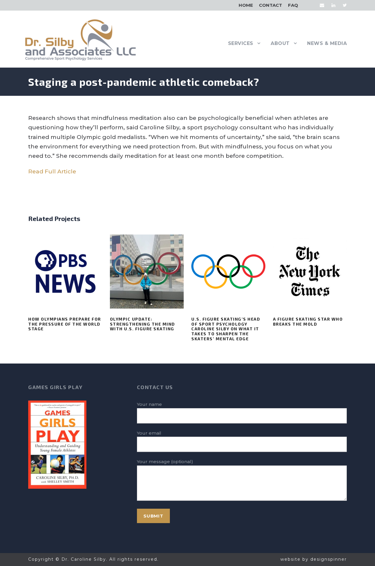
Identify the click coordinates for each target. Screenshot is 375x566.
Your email (242, 441)
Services (240, 43)
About (280, 43)
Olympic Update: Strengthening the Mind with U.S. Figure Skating (142, 324)
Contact (270, 5)
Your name (242, 412)
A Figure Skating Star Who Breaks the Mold (308, 321)
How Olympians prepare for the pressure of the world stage (64, 324)
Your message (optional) (242, 481)
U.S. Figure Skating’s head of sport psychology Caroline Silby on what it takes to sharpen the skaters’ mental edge (225, 329)
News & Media (327, 43)
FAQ (293, 5)
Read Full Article (52, 171)
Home (246, 5)
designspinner (328, 559)
